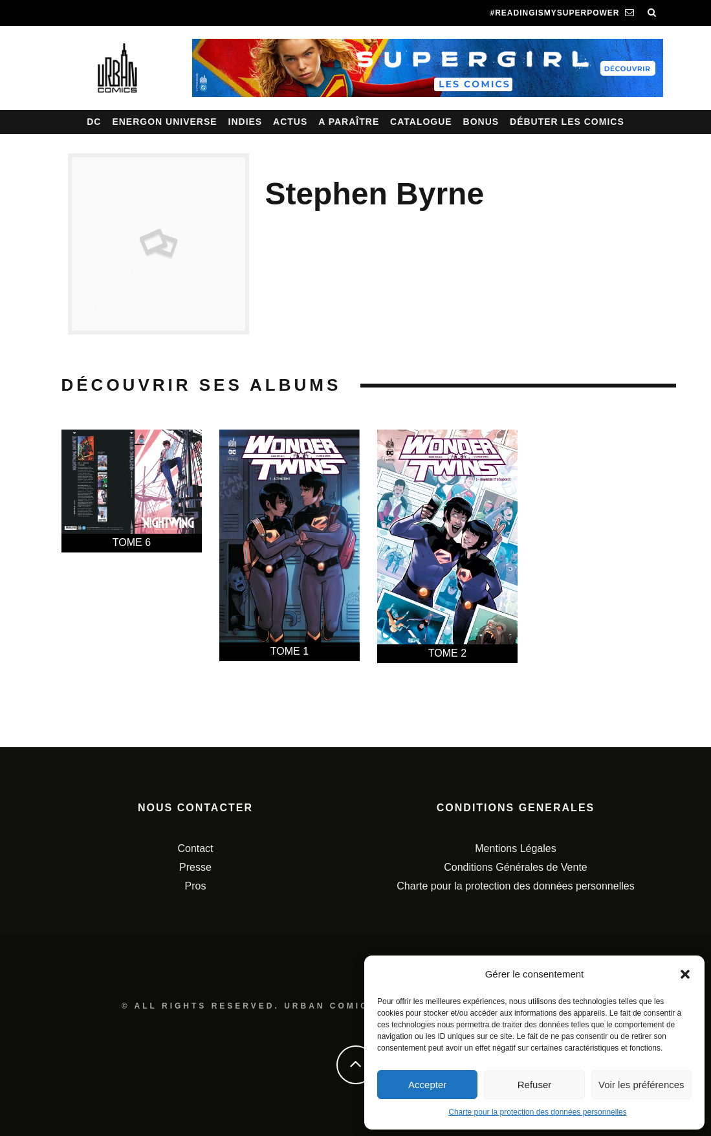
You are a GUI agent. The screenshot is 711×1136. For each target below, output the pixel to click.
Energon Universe (164, 121)
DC (94, 121)
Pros (195, 885)
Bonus (481, 121)
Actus (290, 121)
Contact (195, 848)
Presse (195, 867)
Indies (245, 121)
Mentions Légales (515, 848)
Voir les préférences (641, 1084)
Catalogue (421, 121)
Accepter (427, 1084)
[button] (685, 974)
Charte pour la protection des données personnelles (537, 1112)
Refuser (535, 1084)
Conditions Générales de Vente (515, 867)
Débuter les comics (567, 121)
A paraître (348, 121)
